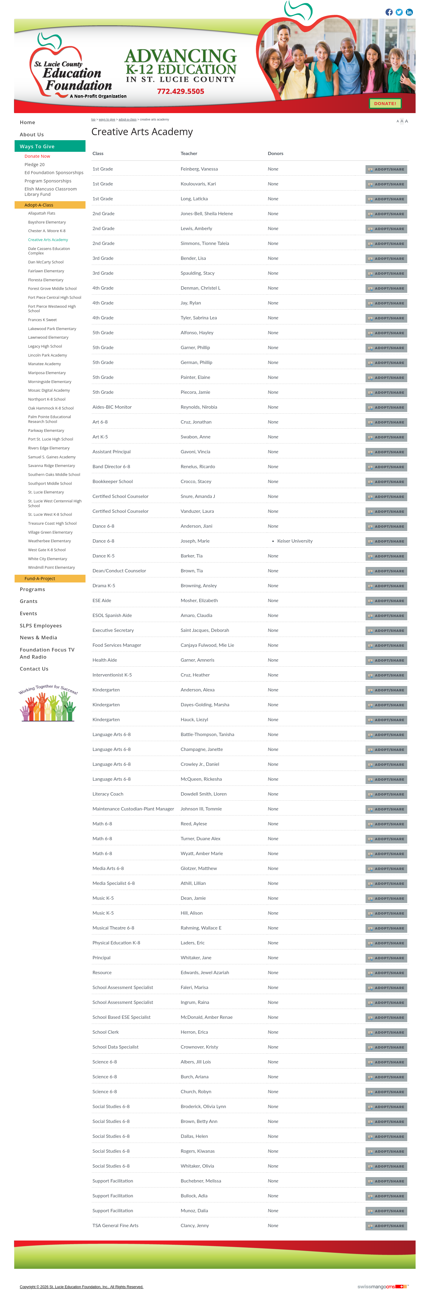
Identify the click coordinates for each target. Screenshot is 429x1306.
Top (93, 119)
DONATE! (385, 103)
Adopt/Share (387, 169)
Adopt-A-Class (127, 119)
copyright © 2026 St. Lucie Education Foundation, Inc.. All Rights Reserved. (82, 1287)
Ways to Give (107, 119)
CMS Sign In (17, 1244)
